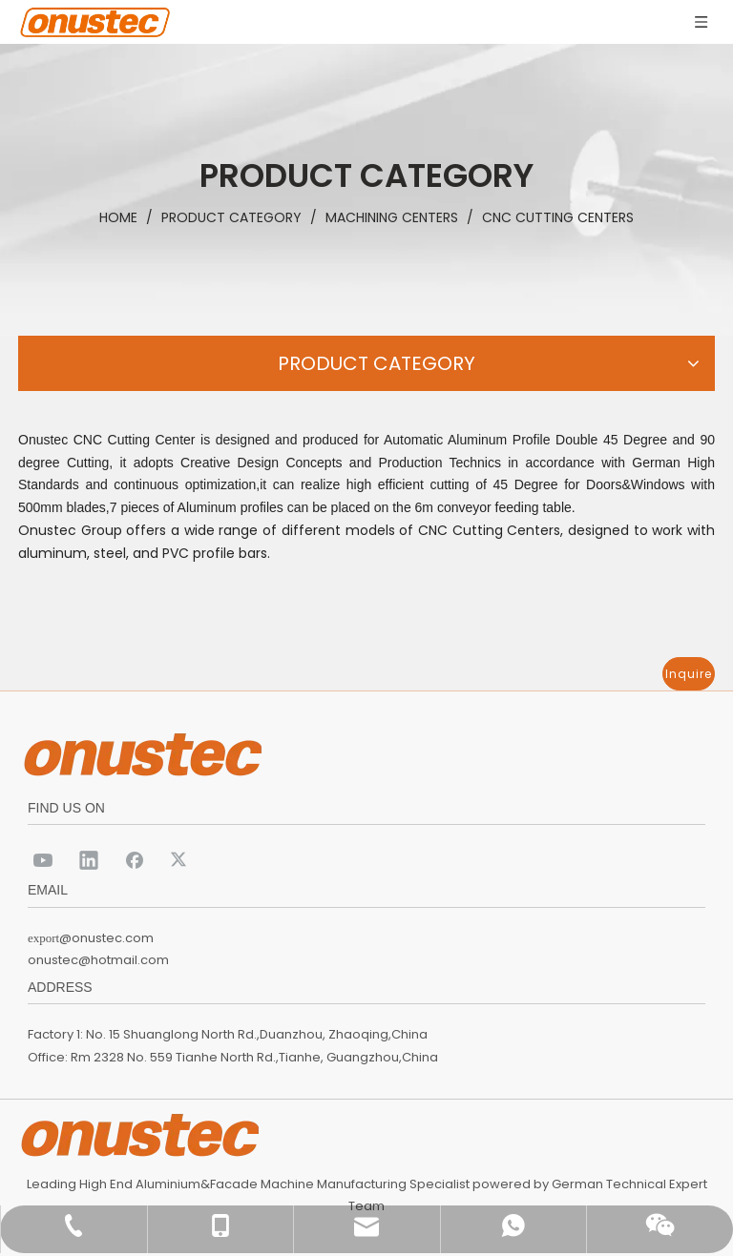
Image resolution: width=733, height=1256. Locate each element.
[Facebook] (134, 859)
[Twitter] (180, 859)
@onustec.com (106, 938)
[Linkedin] (88, 859)
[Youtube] (43, 859)
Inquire (688, 674)
